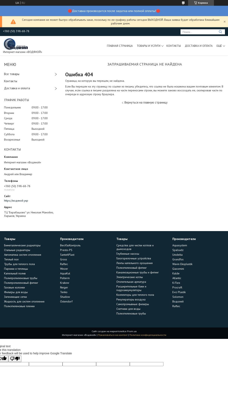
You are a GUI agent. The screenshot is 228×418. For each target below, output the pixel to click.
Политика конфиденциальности (147, 334)
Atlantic (176, 278)
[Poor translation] (14, 358)
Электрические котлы (129, 277)
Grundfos (178, 259)
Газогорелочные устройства (133, 258)
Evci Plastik (179, 292)
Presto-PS (66, 250)
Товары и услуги (148, 46)
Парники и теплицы (16, 269)
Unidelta (177, 254)
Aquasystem (179, 245)
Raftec (64, 264)
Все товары (11, 74)
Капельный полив (15, 273)
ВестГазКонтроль (70, 245)
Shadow (65, 297)
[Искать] (220, 31)
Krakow (64, 283)
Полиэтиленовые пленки (19, 306)
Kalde (176, 273)
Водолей (178, 301)
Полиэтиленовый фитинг (131, 268)
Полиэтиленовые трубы (131, 313)
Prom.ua (132, 331)
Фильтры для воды (16, 292)
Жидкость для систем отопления (24, 301)
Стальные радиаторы (17, 250)
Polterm (65, 278)
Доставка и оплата (199, 46)
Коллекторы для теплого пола (135, 295)
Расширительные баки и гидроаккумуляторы (131, 288)
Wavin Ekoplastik (182, 264)
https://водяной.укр (16, 200)
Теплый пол (11, 259)
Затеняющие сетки (15, 297)
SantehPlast (67, 254)
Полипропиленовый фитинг (21, 283)
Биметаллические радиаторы (22, 245)
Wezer (64, 269)
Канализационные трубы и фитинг (137, 272)
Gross (63, 259)
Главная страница (120, 46)
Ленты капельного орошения (134, 263)
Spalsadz (178, 250)
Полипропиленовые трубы (20, 278)
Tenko (63, 292)
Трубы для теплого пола (19, 264)
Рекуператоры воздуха (130, 299)
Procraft (177, 287)
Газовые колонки (14, 287)
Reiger (64, 287)
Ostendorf (66, 301)
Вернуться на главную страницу (145, 102)
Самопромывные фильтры (132, 304)
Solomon (177, 297)
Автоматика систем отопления (22, 254)
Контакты (173, 46)
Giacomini (178, 269)
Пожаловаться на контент (113, 334)
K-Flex (176, 283)
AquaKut (65, 273)
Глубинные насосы (127, 253)
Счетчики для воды (128, 309)
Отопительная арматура (131, 282)
